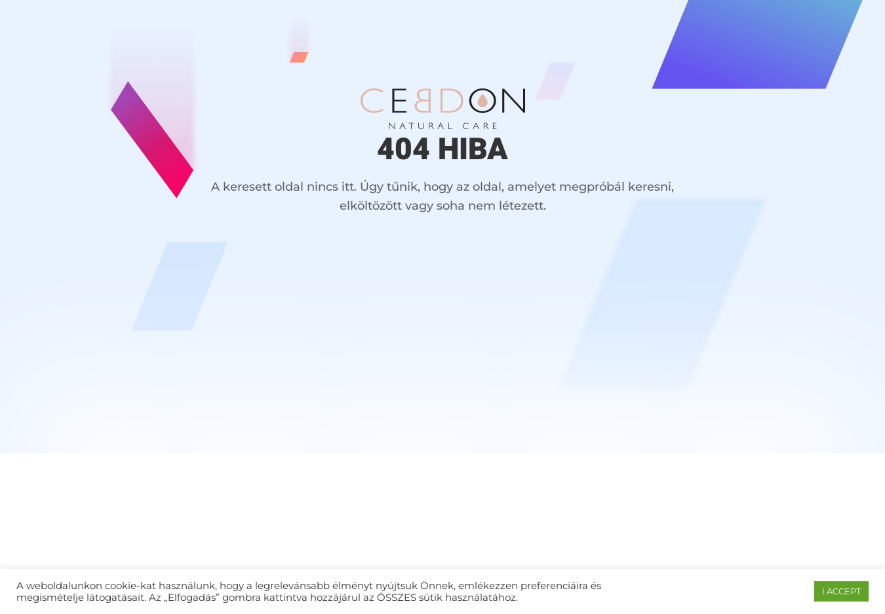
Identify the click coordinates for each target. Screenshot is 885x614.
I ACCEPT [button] (841, 591)
